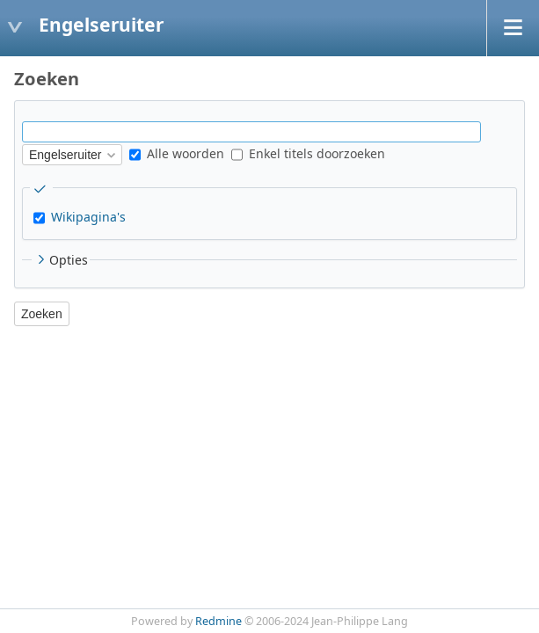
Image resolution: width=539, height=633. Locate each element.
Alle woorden (176, 153)
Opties (60, 259)
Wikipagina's (88, 216)
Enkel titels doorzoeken (308, 153)
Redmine (218, 621)
